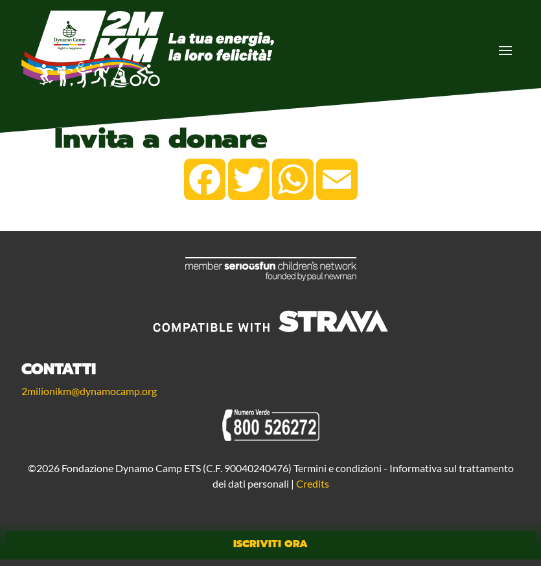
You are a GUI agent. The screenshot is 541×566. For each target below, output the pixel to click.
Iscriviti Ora (270, 544)
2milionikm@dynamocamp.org (89, 391)
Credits (312, 483)
